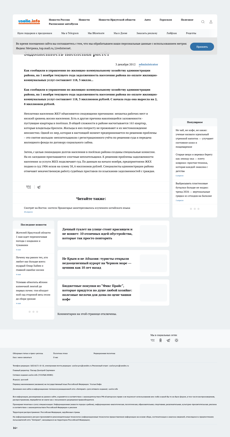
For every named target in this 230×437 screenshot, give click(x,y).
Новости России (59, 19)
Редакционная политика (104, 353)
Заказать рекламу (147, 33)
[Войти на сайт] (211, 22)
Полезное (187, 19)
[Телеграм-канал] (168, 340)
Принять (202, 46)
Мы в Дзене (120, 33)
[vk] (29, 187)
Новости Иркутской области (117, 19)
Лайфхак (172, 33)
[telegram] (40, 187)
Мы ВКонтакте (96, 33)
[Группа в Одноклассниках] (161, 340)
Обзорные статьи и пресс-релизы (28, 353)
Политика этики (60, 353)
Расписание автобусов (63, 23)
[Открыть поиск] (203, 22)
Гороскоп (166, 19)
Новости (84, 19)
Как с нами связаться (22, 357)
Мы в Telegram (70, 33)
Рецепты (191, 33)
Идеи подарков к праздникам (34, 33)
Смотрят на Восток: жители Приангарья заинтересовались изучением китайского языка (91, 210)
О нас (55, 357)
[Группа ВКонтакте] (153, 340)
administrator (148, 64)
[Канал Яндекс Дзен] (176, 340)
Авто (147, 19)
